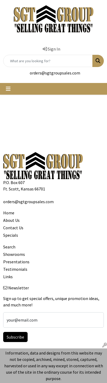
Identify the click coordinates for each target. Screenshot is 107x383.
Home (8, 212)
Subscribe (15, 337)
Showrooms (14, 254)
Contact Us (13, 227)
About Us (11, 220)
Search (9, 246)
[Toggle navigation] (8, 89)
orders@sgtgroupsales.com (55, 73)
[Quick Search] (48, 61)
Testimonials (15, 269)
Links (8, 276)
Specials (10, 235)
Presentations (16, 261)
